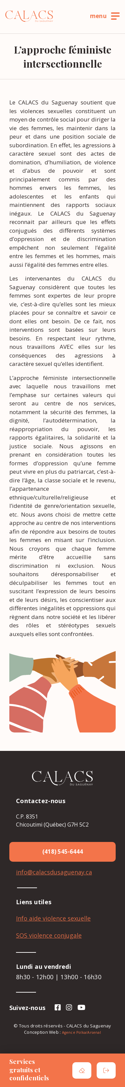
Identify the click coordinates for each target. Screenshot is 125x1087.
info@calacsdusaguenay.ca (54, 872)
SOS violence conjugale (49, 935)
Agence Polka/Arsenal (81, 1032)
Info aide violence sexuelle (53, 918)
